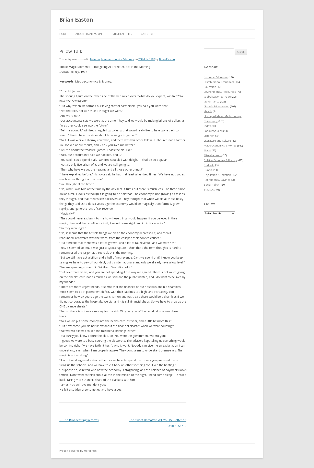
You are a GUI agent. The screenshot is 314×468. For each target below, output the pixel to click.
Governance (211, 101)
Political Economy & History (220, 160)
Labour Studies (213, 131)
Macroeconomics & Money (117, 59)
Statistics (209, 189)
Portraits (209, 165)
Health (208, 111)
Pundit (208, 170)
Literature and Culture (217, 140)
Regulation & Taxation (217, 175)
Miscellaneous (213, 155)
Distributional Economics (219, 82)
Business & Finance (216, 77)
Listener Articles (121, 34)
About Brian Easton (88, 34)
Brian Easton (76, 19)
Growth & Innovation (216, 106)
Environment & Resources (220, 92)
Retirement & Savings (217, 180)
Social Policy (211, 184)
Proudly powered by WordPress (77, 451)
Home (63, 34)
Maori (207, 150)
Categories (148, 34)
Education (210, 87)
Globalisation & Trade (217, 96)
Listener (95, 59)
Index (207, 126)
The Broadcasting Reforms (79, 420)
